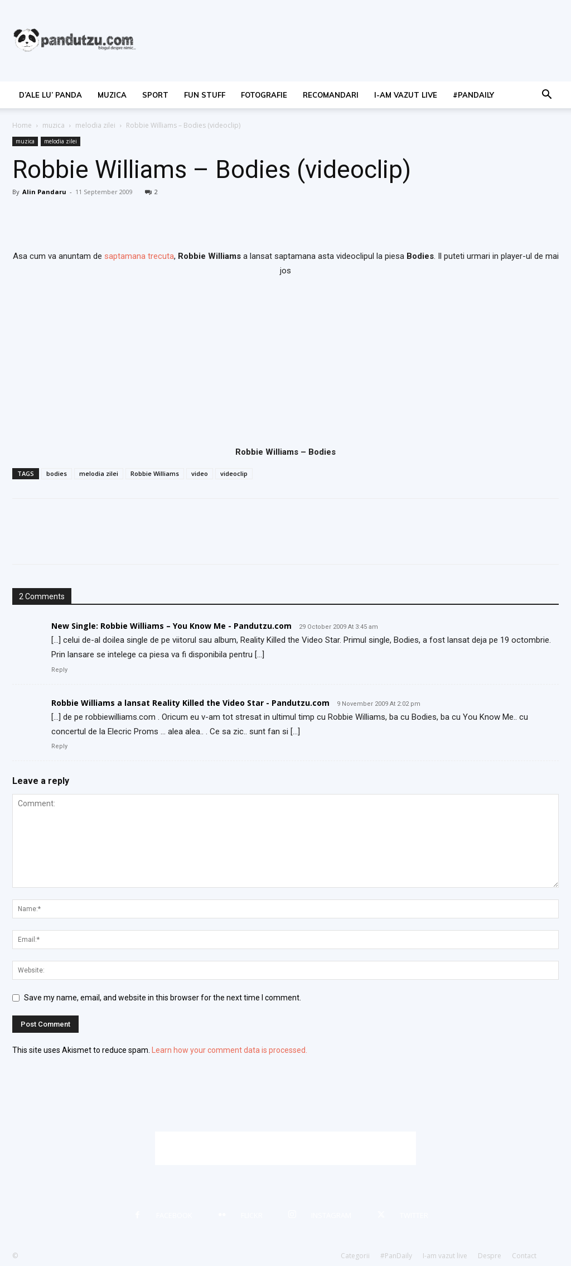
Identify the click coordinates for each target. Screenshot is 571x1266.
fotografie (264, 94)
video (199, 473)
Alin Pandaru (44, 191)
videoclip (234, 473)
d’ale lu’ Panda (50, 94)
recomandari (331, 94)
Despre (489, 1255)
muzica (112, 94)
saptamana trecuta (139, 256)
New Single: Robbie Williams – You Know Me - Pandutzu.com (171, 625)
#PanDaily (473, 94)
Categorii (355, 1255)
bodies (56, 473)
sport (155, 94)
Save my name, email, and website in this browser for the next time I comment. (162, 997)
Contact (524, 1255)
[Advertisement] (285, 1148)
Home (22, 125)
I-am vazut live (405, 94)
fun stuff (204, 94)
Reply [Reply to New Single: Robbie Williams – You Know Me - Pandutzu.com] (59, 669)
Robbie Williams (154, 473)
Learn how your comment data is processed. (229, 1050)
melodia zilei (95, 125)
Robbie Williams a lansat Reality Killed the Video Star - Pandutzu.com (190, 702)
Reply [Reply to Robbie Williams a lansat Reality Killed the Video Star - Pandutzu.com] (59, 746)
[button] (546, 95)
